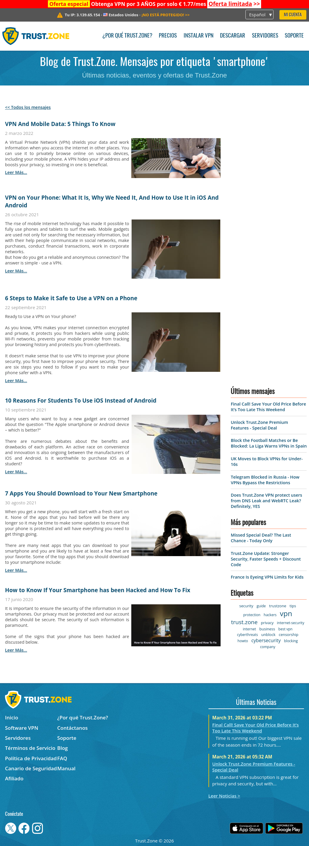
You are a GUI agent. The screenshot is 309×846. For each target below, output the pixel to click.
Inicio (11, 717)
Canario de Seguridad (31, 768)
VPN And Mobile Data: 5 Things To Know (60, 124)
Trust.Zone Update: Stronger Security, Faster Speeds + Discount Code (266, 558)
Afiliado (14, 778)
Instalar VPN (198, 36)
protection (252, 614)
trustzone (277, 605)
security (246, 605)
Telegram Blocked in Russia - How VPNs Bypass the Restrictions (265, 479)
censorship (288, 634)
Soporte (294, 36)
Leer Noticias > (224, 796)
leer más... (16, 172)
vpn (286, 613)
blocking (291, 640)
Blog (62, 748)
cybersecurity (266, 640)
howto (242, 640)
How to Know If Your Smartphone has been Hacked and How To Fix (97, 590)
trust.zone (244, 622)
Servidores (265, 36)
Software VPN (21, 727)
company (267, 646)
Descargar (232, 36)
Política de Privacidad (31, 758)
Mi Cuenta (293, 15)
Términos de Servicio (30, 748)
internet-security (290, 622)
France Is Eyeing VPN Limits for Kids (267, 577)
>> (234, 4)
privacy (267, 622)
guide (261, 605)
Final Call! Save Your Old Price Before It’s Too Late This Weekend (268, 406)
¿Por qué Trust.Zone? (127, 36)
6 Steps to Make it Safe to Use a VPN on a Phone (71, 298)
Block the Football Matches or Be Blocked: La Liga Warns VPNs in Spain (269, 443)
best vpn (285, 629)
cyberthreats (247, 634)
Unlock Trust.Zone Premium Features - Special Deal (259, 425)
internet (249, 629)
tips (292, 605)
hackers (270, 614)
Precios (168, 36)
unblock (268, 634)
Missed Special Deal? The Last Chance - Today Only (261, 537)
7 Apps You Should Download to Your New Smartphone (81, 493)
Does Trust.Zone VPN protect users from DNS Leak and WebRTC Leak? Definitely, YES (266, 500)
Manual (66, 768)
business (267, 629)
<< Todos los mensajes (28, 107)
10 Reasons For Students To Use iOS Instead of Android (80, 400)
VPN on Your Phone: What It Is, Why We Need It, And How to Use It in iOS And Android (112, 201)
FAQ (62, 758)
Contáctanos (72, 727)
